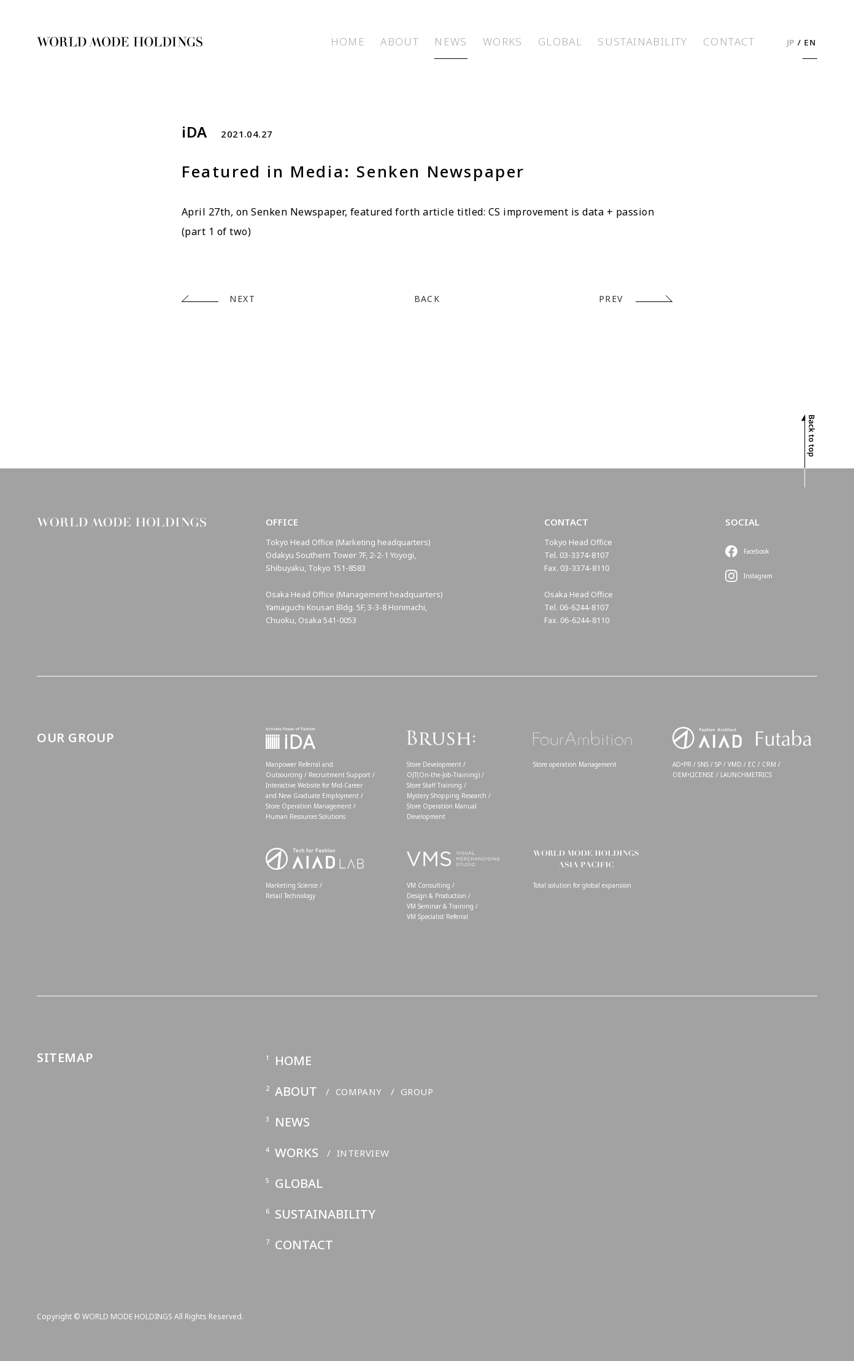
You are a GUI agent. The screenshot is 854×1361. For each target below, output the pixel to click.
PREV (611, 298)
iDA (194, 132)
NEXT (242, 298)
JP (791, 42)
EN (810, 42)
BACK (427, 298)
